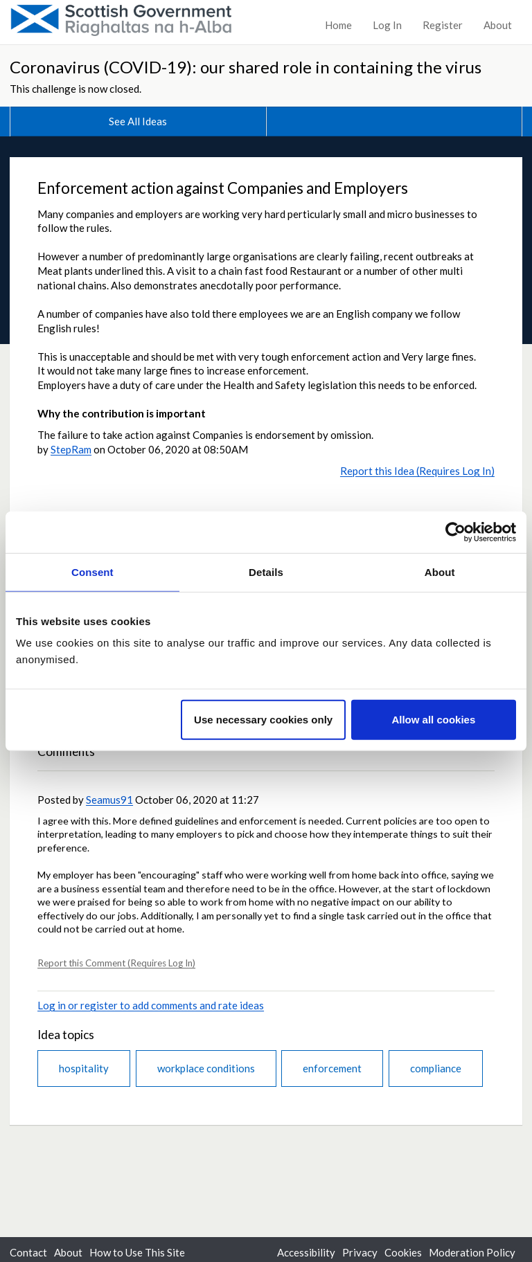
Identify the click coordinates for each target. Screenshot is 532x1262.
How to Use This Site (137, 1252)
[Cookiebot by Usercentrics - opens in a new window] (455, 531)
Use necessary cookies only (263, 719)
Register (443, 25)
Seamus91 (109, 799)
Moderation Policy (472, 1252)
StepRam (71, 449)
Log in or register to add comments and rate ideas (150, 1005)
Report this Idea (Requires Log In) (417, 471)
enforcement (332, 1068)
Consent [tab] (92, 571)
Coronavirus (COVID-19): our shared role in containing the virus (245, 67)
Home (338, 25)
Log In (387, 25)
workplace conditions (206, 1068)
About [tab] (440, 571)
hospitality (84, 1068)
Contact (28, 1252)
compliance (435, 1068)
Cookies (403, 1252)
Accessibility (306, 1252)
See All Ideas (138, 121)
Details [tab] (266, 571)
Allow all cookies (433, 719)
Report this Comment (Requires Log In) (116, 962)
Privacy (360, 1252)
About (498, 25)
